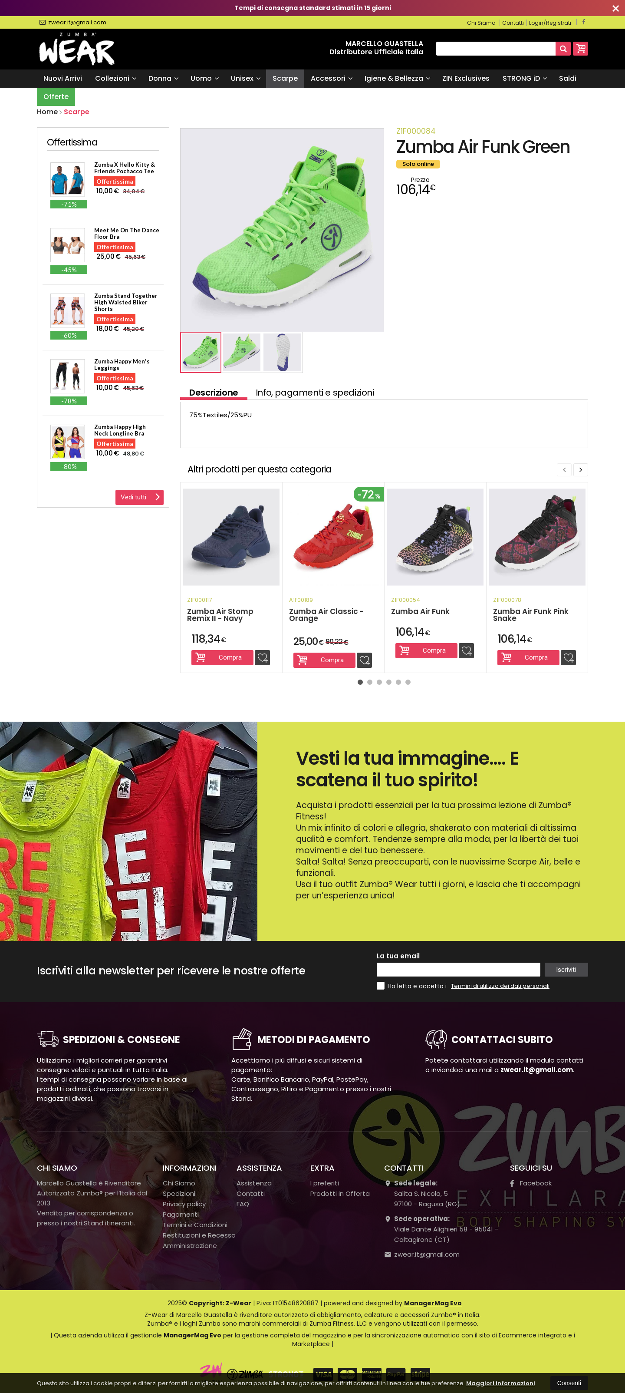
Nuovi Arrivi (62, 78)
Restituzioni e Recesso (199, 1235)
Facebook (531, 1183)
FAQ (243, 1203)
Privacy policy (184, 1203)
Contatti (513, 23)
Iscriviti (566, 970)
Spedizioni (179, 1193)
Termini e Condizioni (195, 1224)
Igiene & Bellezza (397, 78)
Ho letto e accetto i (412, 985)
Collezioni (115, 78)
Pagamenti (181, 1214)
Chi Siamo (481, 23)
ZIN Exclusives (466, 78)
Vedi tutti (140, 496)
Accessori (331, 78)
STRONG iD (525, 78)
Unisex (245, 78)
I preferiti (324, 1183)
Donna (163, 78)
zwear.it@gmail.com (72, 22)
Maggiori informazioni (500, 1383)
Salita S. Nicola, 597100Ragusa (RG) (422, 1193)
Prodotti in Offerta (340, 1193)
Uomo (205, 78)
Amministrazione (190, 1245)
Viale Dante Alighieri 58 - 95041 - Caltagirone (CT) (441, 1229)
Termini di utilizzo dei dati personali (500, 986)
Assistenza (254, 1183)
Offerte (56, 97)
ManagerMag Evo (433, 1303)
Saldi (567, 78)
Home (47, 111)
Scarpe (285, 78)
